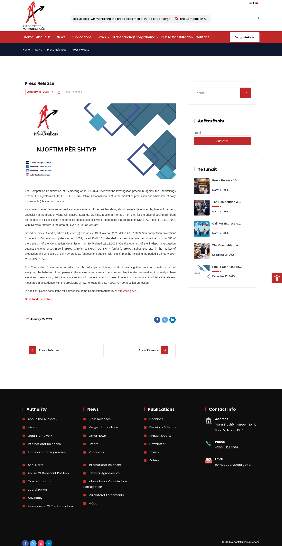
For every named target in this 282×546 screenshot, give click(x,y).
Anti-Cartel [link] (36, 465)
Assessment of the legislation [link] (50, 506)
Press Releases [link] (56, 49)
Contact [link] (202, 37)
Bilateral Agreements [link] (104, 473)
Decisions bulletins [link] (162, 427)
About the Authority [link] (42, 419)
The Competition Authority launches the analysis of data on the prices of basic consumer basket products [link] (227, 245)
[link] (277, 278)
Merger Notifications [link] (103, 427)
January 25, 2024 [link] (38, 91)
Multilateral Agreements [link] (106, 495)
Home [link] (28, 37)
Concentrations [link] (39, 481)
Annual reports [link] (160, 436)
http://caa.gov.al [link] (127, 290)
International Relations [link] (44, 444)
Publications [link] (81, 37)
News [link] (61, 37)
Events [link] (93, 444)
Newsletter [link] (157, 444)
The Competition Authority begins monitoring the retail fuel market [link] (227, 202)
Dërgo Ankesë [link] (245, 37)
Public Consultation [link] (177, 37)
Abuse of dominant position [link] (48, 473)
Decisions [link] (156, 419)
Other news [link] (97, 436)
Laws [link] (102, 37)
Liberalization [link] (37, 489)
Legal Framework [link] (40, 436)
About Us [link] (43, 37)
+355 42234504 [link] (226, 447)
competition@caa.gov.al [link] (233, 465)
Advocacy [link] (35, 498)
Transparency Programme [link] (133, 37)
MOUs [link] (93, 503)
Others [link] (154, 460)
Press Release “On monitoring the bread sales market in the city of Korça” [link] (124, 19)
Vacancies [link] (96, 452)
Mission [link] (33, 427)
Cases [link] (154, 452)
